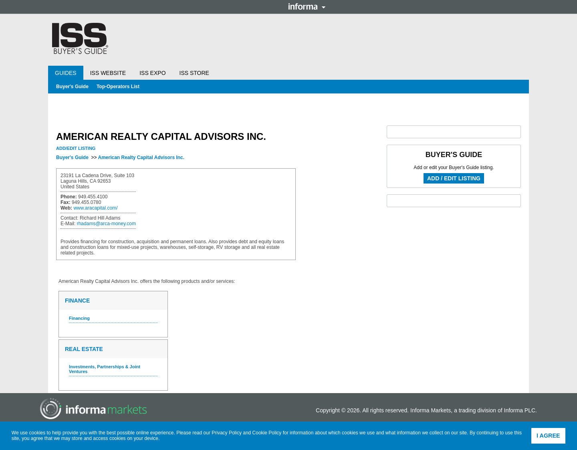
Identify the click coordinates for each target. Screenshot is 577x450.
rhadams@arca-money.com (106, 223)
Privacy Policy (227, 433)
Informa (306, 6)
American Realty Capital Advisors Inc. (141, 157)
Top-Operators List (118, 86)
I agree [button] (548, 435)
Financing (79, 318)
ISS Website (108, 73)
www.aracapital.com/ (95, 208)
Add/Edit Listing (75, 148)
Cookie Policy (267, 433)
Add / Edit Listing (453, 178)
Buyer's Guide (72, 86)
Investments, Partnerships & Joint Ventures (104, 369)
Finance (77, 300)
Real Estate (84, 349)
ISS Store (194, 73)
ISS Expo (152, 73)
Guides (66, 73)
